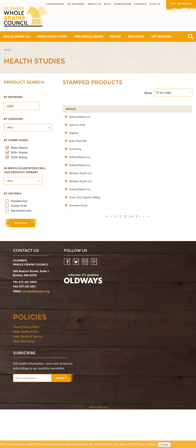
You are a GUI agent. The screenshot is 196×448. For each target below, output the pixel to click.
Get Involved (161, 36)
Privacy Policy (145, 444)
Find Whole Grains (88, 36)
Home (7, 49)
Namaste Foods (75, 249)
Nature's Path (74, 128)
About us (93, 3)
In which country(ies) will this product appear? (25, 170)
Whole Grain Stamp (52, 36)
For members (181, 3)
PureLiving (72, 164)
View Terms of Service (28, 375)
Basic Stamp (19, 147)
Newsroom (122, 3)
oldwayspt (83, 317)
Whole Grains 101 (16, 36)
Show (148, 93)
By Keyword (13, 97)
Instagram (85, 300)
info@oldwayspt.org (35, 330)
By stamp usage (16, 140)
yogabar (70, 140)
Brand (71, 109)
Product (102, 109)
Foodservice (19, 201)
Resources (136, 36)
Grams (166, 109)
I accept (164, 444)
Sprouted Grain (21, 210)
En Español (75, 3)
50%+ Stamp (19, 152)
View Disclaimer (24, 379)
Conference (54, 3)
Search (190, 36)
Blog (107, 3)
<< (106, 264)
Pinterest (94, 300)
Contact (139, 3)
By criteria (12, 193)
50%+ (183, 109)
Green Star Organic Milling (77, 239)
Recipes (115, 36)
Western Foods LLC (77, 201)
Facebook (67, 300)
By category (13, 119)
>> (148, 264)
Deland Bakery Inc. (77, 116)
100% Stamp (19, 157)
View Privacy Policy (26, 365)
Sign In (154, 3)
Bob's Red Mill (74, 152)
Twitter (76, 300)
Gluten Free (19, 206)
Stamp (146, 109)
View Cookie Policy (26, 370)
